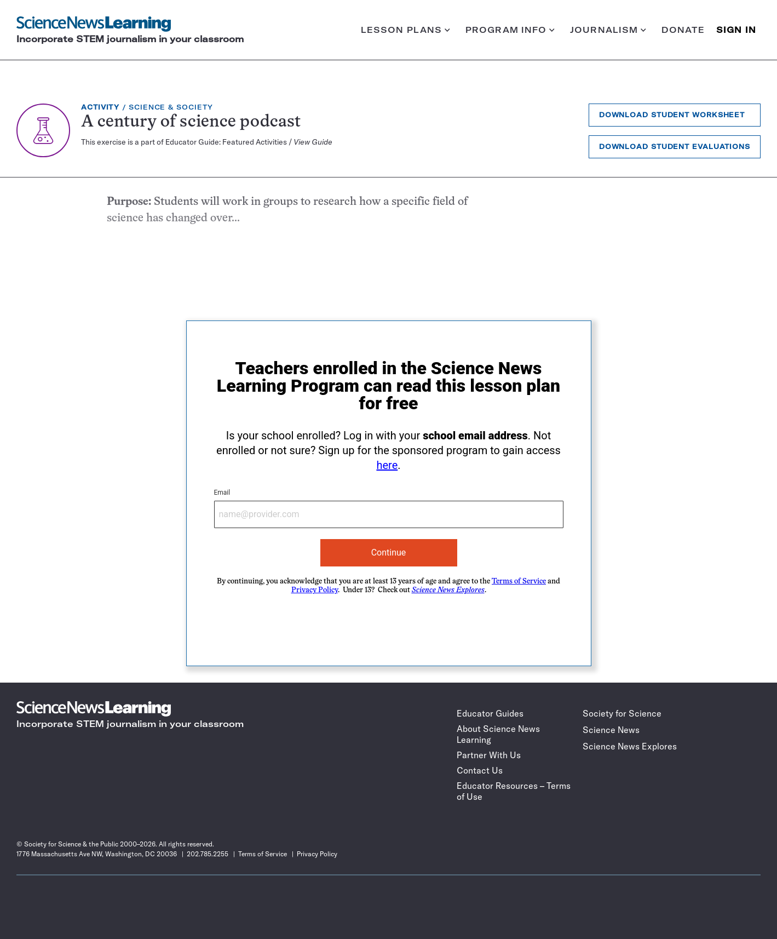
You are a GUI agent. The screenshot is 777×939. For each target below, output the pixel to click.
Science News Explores (630, 746)
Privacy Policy (314, 590)
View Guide (312, 142)
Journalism (608, 30)
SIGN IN (736, 30)
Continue (388, 552)
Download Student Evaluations (674, 146)
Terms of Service (519, 581)
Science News (611, 729)
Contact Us (480, 770)
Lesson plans (405, 30)
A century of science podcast (191, 122)
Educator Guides (490, 713)
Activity (100, 107)
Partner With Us (489, 754)
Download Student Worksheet (672, 115)
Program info (510, 30)
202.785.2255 (207, 854)
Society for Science (622, 713)
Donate (683, 30)
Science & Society (171, 107)
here (387, 465)
